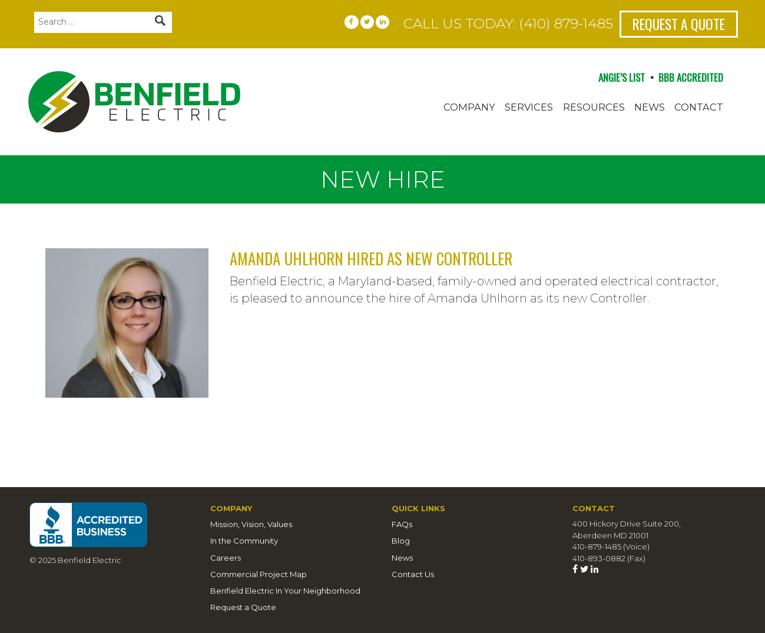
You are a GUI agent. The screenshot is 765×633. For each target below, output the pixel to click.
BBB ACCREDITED (690, 77)
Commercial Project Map (258, 574)
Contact (698, 107)
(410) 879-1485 (566, 23)
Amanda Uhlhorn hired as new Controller (371, 258)
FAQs (402, 524)
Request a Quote (678, 24)
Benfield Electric (176, 101)
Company (469, 107)
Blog (401, 540)
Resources (594, 107)
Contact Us (413, 574)
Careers (225, 557)
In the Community (244, 540)
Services (529, 107)
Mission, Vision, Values (251, 524)
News (649, 107)
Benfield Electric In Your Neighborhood (285, 590)
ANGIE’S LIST (621, 77)
